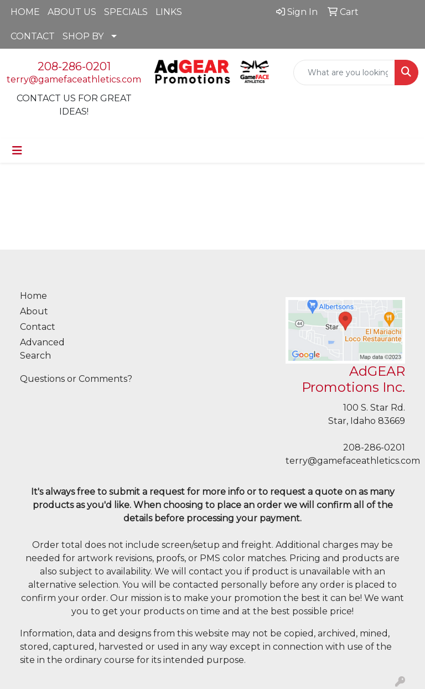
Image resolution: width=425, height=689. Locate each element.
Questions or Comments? (76, 379)
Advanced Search (42, 349)
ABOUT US (72, 12)
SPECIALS (126, 12)
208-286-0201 (74, 66)
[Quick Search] (344, 72)
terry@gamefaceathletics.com (74, 79)
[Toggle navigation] (17, 150)
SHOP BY (83, 36)
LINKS (169, 12)
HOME (25, 12)
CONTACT (33, 36)
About (34, 311)
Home (33, 296)
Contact (37, 327)
